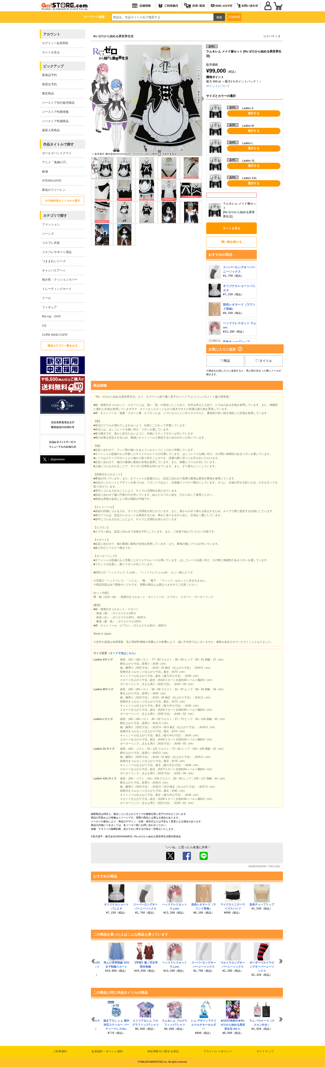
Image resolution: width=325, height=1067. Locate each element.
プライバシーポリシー (217, 1051)
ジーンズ (48, 233)
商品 (225, 360)
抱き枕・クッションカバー (60, 279)
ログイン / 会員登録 (55, 43)
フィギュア (49, 307)
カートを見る (51, 52)
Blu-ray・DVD (51, 316)
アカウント (51, 34)
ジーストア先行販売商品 (58, 102)
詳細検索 (234, 17)
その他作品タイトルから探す (62, 200)
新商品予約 (49, 75)
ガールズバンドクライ (57, 153)
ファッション (51, 224)
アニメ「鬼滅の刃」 (55, 162)
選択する (254, 113)
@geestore (53, 459)
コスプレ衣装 (51, 242)
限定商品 (48, 93)
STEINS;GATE (51, 180)
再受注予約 (49, 84)
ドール (46, 298)
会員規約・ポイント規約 (107, 1051)
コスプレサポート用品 (57, 252)
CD (44, 325)
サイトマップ (265, 1051)
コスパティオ (272, 36)
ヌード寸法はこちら (122, 653)
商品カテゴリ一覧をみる (63, 345)
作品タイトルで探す (58, 144)
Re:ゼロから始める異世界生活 (113, 36)
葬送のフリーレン (54, 190)
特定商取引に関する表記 (163, 1051)
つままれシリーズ (54, 261)
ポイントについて (218, 86)
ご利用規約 (60, 1051)
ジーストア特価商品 (55, 121)
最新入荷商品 (51, 130)
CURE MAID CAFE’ (55, 334)
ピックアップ (53, 66)
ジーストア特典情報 (55, 111)
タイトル (263, 360)
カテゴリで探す (55, 215)
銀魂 (45, 171)
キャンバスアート (54, 270)
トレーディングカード (57, 289)
